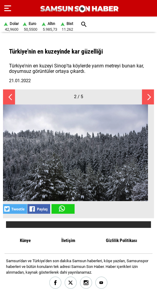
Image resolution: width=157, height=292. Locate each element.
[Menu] (8, 8)
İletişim (68, 240)
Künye (25, 240)
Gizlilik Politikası (121, 240)
